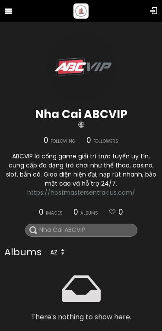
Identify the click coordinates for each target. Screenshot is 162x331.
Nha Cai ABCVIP (81, 114)
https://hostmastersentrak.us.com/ (81, 192)
